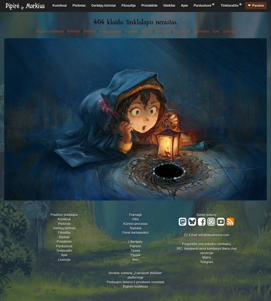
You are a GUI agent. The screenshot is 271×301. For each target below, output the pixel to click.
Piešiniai (79, 5)
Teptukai (135, 228)
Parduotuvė (204, 5)
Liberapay (135, 241)
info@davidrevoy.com (214, 235)
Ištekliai (169, 5)
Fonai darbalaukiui (135, 232)
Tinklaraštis (231, 5)
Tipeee (135, 250)
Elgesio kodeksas (135, 286)
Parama (258, 5)
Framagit (135, 214)
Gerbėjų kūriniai (103, 5)
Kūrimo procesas (135, 223)
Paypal (136, 255)
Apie (184, 5)
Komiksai (59, 5)
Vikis (135, 219)
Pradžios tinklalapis (50, 31)
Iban (135, 259)
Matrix (206, 257)
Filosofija (128, 5)
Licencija (229, 31)
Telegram (206, 262)
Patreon (135, 246)
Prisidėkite (149, 5)
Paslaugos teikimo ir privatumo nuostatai (135, 282)
